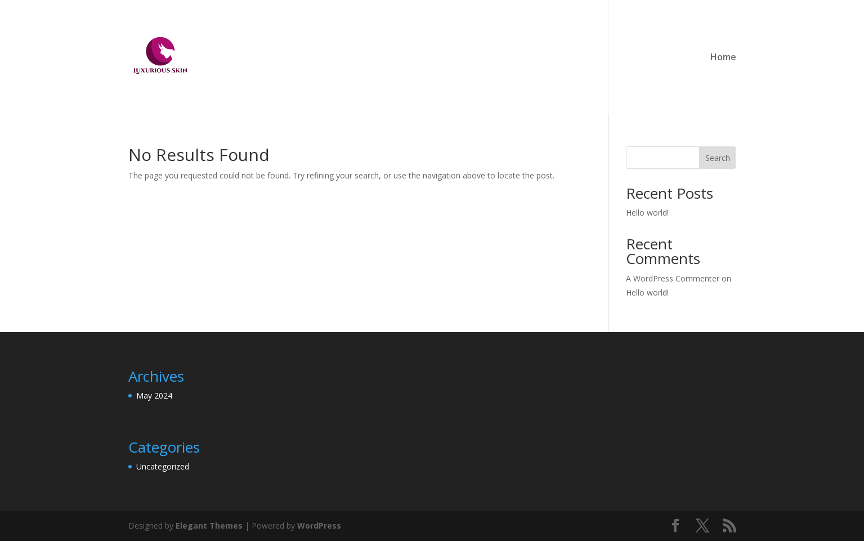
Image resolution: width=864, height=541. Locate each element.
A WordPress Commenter (672, 278)
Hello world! (647, 212)
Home (723, 58)
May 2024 (154, 395)
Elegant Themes (209, 525)
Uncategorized (162, 466)
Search (717, 158)
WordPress (319, 525)
